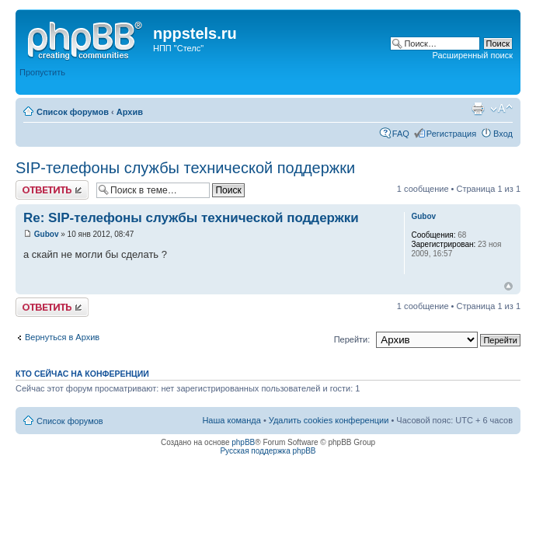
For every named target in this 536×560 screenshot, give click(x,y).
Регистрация (451, 133)
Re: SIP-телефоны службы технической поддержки (191, 217)
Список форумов (73, 112)
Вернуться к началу (508, 286)
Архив (130, 112)
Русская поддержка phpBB (267, 451)
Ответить (52, 190)
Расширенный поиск (472, 55)
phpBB (243, 442)
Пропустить (42, 72)
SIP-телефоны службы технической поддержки (185, 167)
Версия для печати (477, 109)
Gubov (46, 234)
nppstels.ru (195, 33)
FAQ (400, 133)
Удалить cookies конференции (329, 420)
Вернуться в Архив (62, 337)
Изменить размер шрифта (501, 109)
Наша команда (231, 420)
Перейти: (352, 339)
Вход (503, 133)
